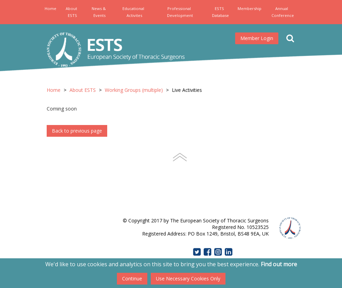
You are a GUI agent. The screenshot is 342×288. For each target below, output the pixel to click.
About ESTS (71, 12)
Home (50, 8)
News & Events (99, 12)
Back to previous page (77, 130)
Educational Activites (133, 12)
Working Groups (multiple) (134, 90)
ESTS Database (220, 12)
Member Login (256, 38)
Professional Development (180, 12)
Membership (249, 8)
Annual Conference (282, 12)
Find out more (279, 264)
